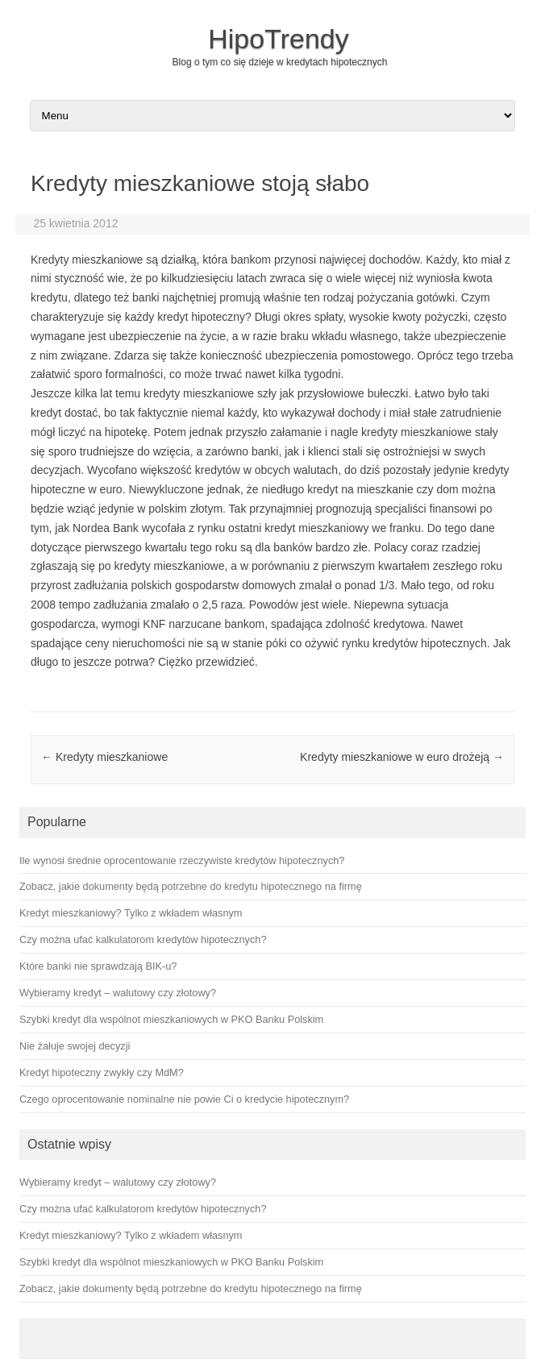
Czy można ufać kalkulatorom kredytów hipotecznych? (142, 1209)
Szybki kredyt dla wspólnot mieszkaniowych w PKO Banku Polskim (171, 1262)
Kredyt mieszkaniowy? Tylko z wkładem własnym (130, 1235)
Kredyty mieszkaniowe (104, 756)
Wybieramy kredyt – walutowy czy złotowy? (117, 1182)
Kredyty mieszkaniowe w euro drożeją (402, 756)
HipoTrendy (278, 38)
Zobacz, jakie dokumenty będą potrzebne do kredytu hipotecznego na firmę (190, 1288)
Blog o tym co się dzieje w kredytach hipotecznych (280, 62)
